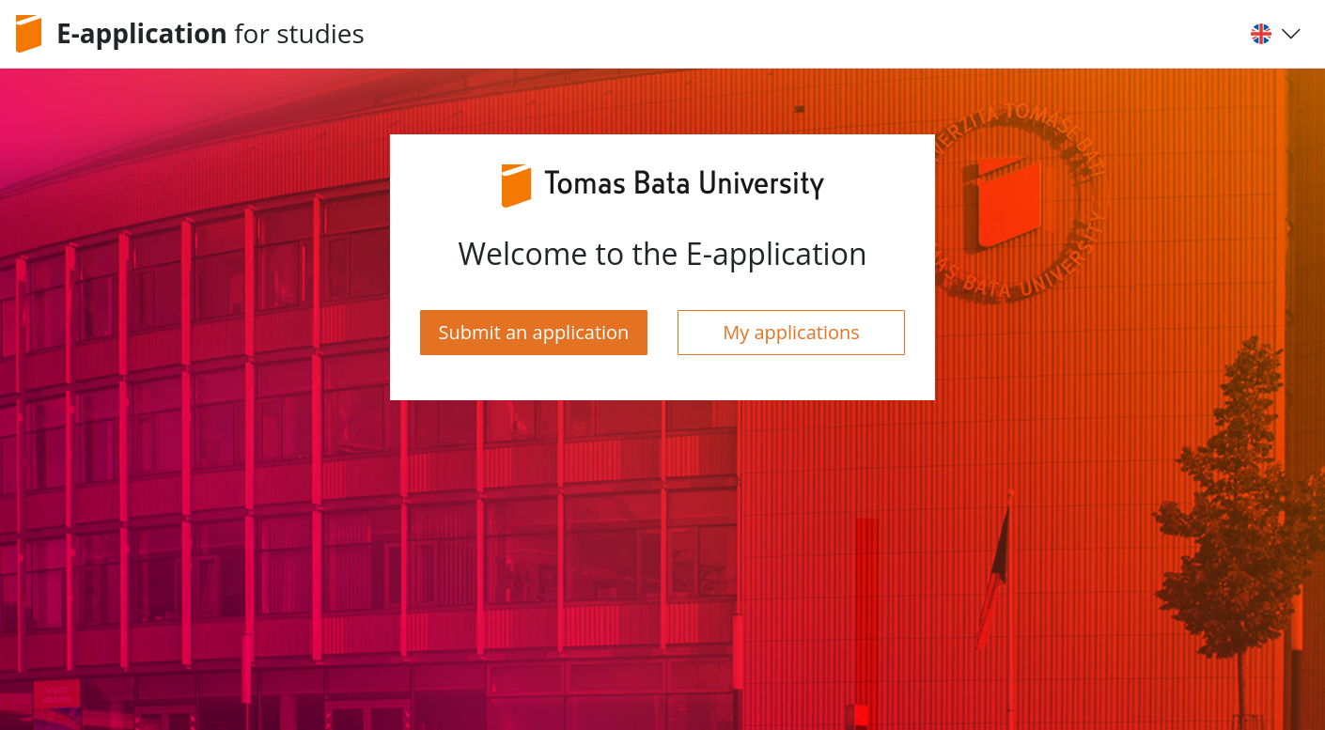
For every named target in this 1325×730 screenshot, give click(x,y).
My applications (791, 332)
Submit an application (534, 332)
